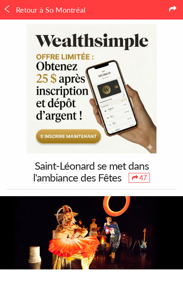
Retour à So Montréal (44, 9)
